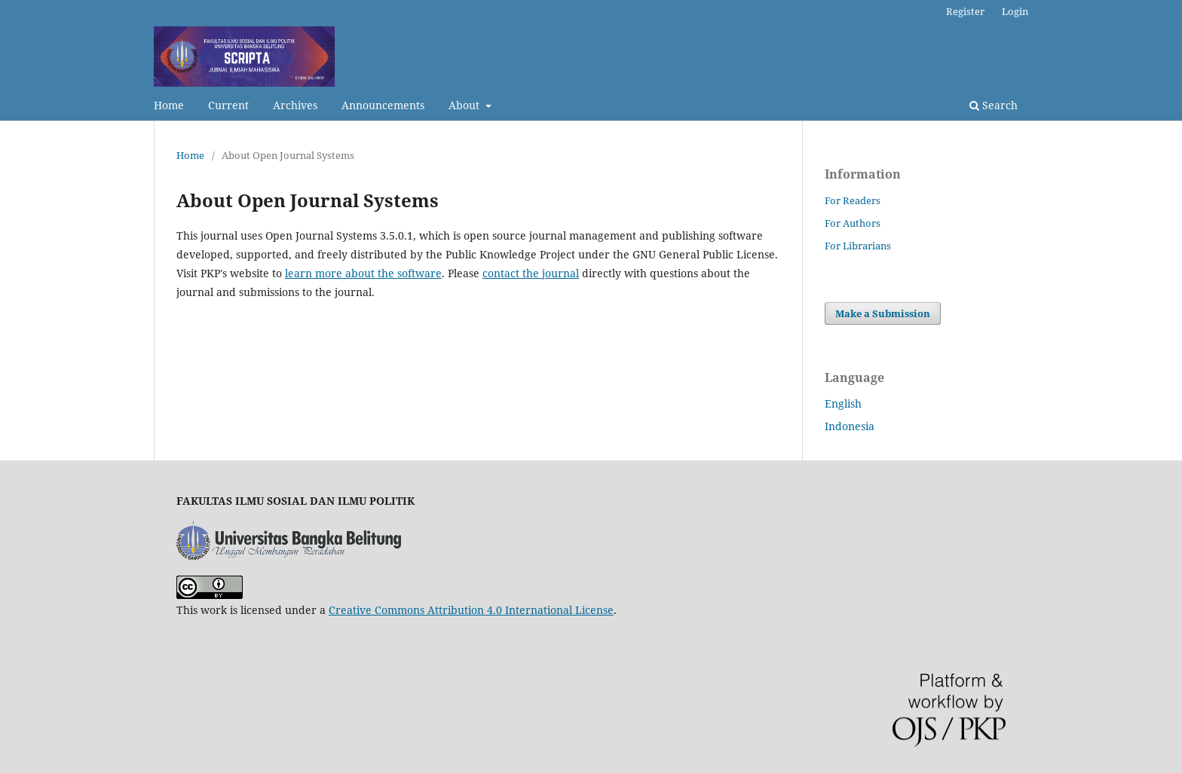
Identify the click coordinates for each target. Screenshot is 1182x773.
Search (993, 105)
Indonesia (849, 426)
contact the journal (530, 273)
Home (169, 105)
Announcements (382, 105)
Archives (295, 105)
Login (1015, 11)
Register (965, 11)
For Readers (852, 200)
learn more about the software (363, 273)
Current (228, 105)
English (843, 403)
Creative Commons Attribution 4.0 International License (471, 610)
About (465, 105)
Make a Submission (882, 313)
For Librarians (858, 245)
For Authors (852, 223)
